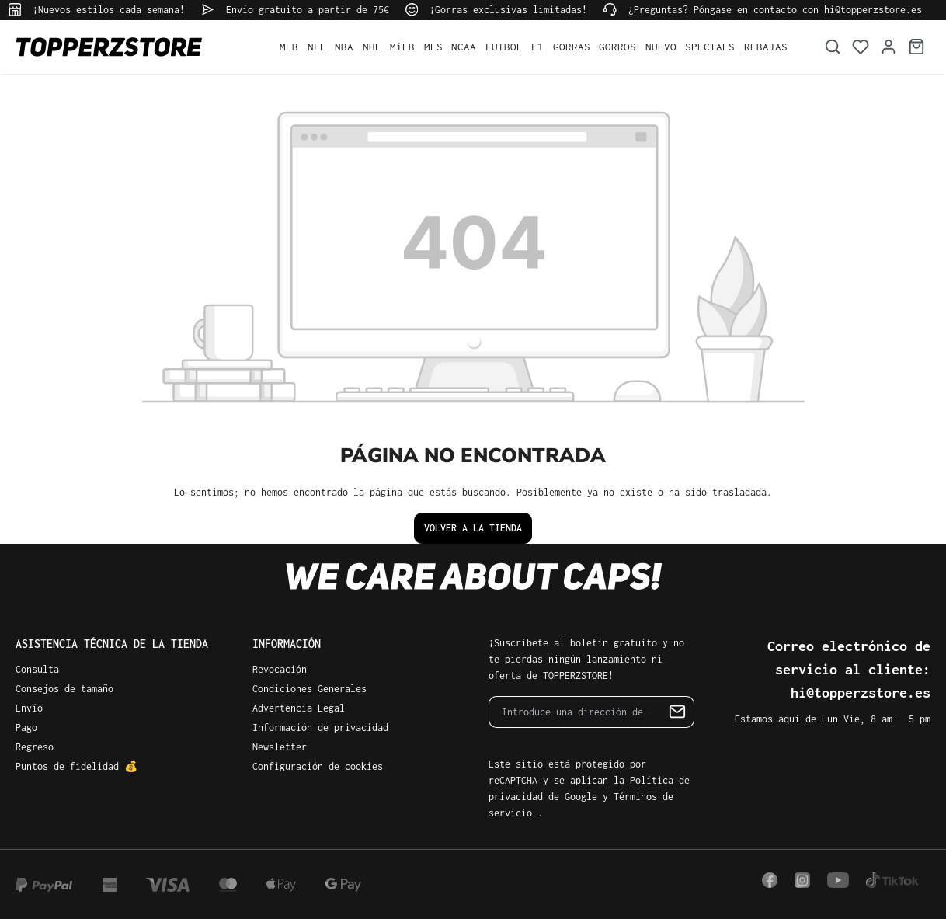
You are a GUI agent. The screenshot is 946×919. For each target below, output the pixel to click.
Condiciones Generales (309, 688)
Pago (26, 727)
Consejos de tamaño (64, 688)
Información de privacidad (320, 727)
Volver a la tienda (473, 528)
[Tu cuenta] (889, 47)
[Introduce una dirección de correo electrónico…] (575, 712)
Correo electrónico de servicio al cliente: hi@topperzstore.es (848, 669)
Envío (29, 708)
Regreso (35, 747)
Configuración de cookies (317, 766)
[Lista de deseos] (861, 47)
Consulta (37, 669)
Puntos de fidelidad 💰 (76, 766)
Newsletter (279, 747)
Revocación (279, 669)
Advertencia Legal (298, 708)
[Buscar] (833, 47)
